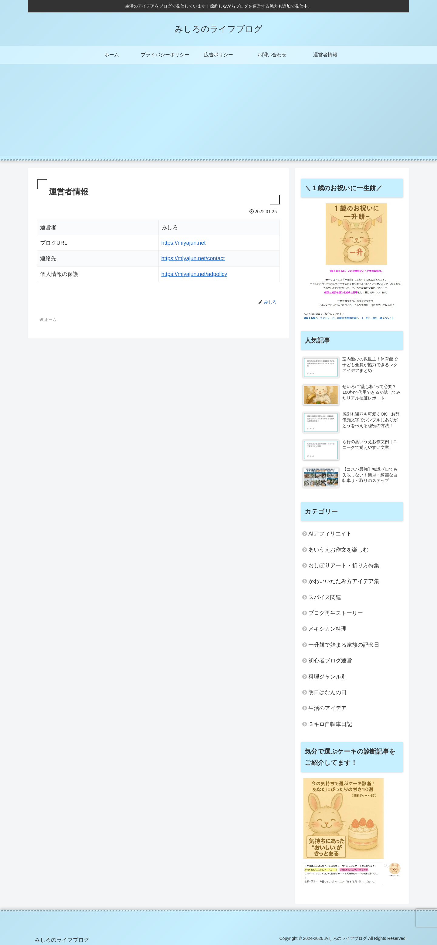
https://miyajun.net (183, 243)
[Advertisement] (218, 113)
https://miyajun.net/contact (193, 258)
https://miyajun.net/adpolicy (194, 274)
